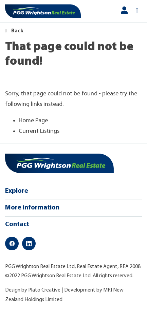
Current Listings (39, 131)
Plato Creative (44, 290)
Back (14, 31)
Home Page (33, 121)
